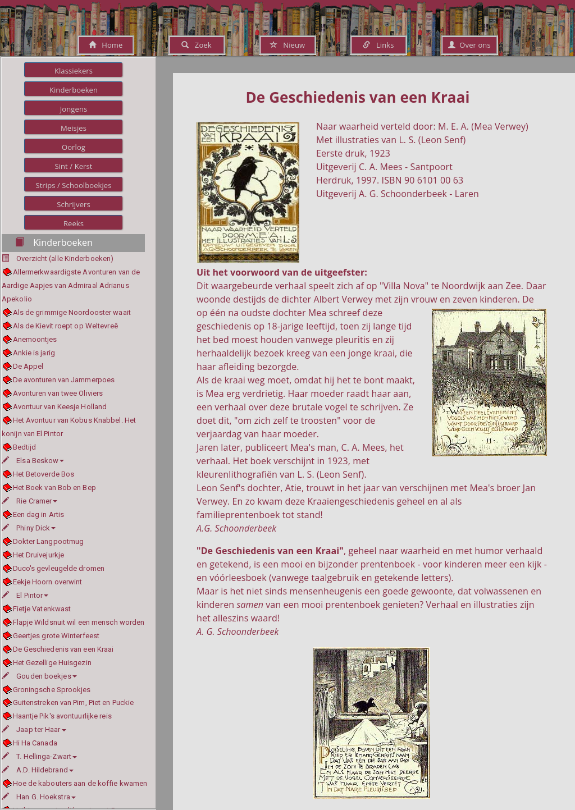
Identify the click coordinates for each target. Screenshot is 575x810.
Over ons (469, 45)
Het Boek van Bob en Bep (54, 487)
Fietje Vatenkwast (42, 609)
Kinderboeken (73, 90)
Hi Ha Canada (35, 743)
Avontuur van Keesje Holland (60, 406)
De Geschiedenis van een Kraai (63, 649)
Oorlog (73, 147)
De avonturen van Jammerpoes (64, 380)
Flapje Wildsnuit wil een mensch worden (79, 622)
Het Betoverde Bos (44, 474)
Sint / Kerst (73, 166)
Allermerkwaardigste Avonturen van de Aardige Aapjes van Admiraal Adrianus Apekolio (71, 285)
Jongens (74, 109)
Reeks (73, 223)
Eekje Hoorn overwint (48, 582)
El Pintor (25, 595)
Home (106, 45)
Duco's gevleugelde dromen (59, 568)
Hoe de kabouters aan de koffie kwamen (80, 783)
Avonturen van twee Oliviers (58, 393)
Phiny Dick (29, 528)
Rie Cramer (29, 501)
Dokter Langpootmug (48, 541)
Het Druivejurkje (39, 555)
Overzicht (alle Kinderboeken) (64, 258)
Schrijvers (73, 204)
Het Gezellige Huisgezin (52, 662)
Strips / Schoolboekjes (73, 185)
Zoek (196, 45)
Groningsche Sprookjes (52, 689)
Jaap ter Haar (34, 729)
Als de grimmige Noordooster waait (72, 312)
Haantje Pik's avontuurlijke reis (62, 716)
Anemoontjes (35, 339)
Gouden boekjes (39, 676)
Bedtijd (24, 447)
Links (378, 45)
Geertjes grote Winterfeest (56, 635)
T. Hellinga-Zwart (39, 756)
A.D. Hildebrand (38, 770)
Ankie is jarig (34, 353)
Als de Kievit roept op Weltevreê (65, 326)
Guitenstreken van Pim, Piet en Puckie (73, 702)
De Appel (28, 366)
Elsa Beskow (33, 460)
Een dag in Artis (39, 514)
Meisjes (73, 128)
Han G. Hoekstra (39, 797)
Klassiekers (73, 71)
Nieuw (287, 45)
